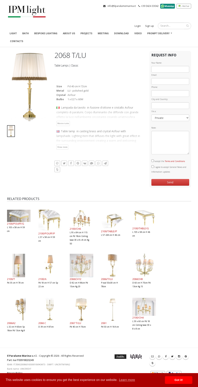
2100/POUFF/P (46, 233)
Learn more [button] (127, 380)
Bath (25, 33)
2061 (104, 323)
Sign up (149, 26)
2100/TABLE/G (140, 228)
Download (121, 33)
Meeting (103, 33)
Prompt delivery (158, 33)
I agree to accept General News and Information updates (168, 169)
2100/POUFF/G (15, 223)
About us (69, 33)
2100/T (11, 279)
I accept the (168, 161)
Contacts (16, 41)
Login (138, 26)
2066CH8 (137, 279)
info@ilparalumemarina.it (122, 6)
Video (138, 33)
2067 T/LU (75, 323)
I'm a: (153, 111)
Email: (154, 75)
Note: (153, 127)
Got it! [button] (178, 380)
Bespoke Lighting (45, 33)
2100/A (42, 279)
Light (13, 33)
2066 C (42, 323)
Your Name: (156, 62)
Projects (86, 33)
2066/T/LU (107, 279)
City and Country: (159, 99)
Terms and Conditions (175, 161)
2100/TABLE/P (109, 231)
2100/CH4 (138, 317)
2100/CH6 (75, 228)
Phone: (154, 87)
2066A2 (11, 323)
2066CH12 (75, 279)
